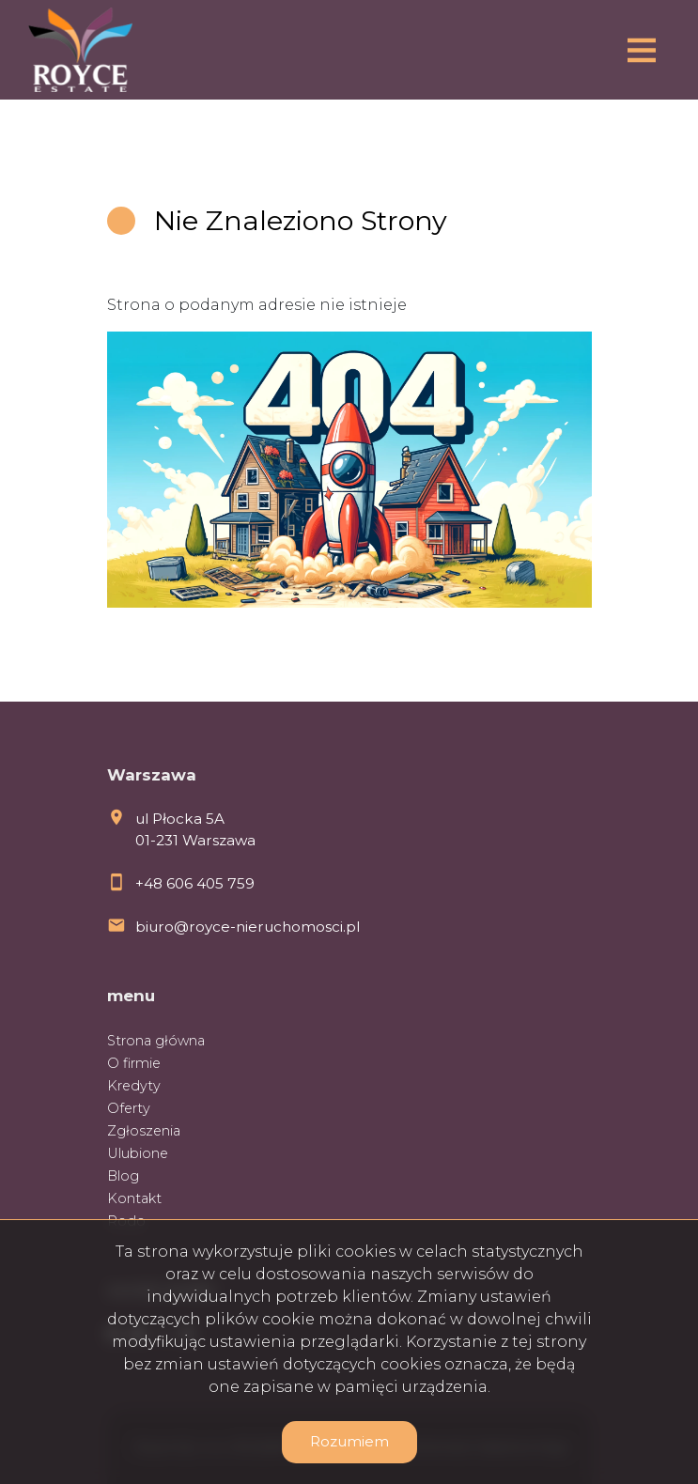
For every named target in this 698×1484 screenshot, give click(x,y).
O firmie (134, 1063)
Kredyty (134, 1085)
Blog (123, 1175)
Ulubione (137, 1153)
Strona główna (156, 1040)
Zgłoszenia (143, 1130)
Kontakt (134, 1198)
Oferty (128, 1108)
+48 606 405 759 (195, 883)
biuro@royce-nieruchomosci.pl (247, 926)
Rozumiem (349, 1441)
